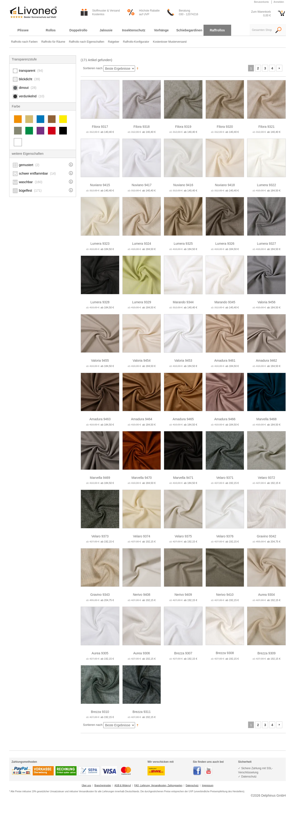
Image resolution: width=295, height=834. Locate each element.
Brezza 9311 (142, 712)
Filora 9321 (266, 126)
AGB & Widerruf (123, 785)
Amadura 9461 (225, 360)
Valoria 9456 (266, 302)
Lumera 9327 (266, 243)
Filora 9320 (225, 126)
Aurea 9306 (141, 653)
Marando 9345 (224, 302)
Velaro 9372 (266, 478)
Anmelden (279, 2)
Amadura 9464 (141, 419)
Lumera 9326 (224, 243)
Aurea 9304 (266, 594)
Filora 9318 (141, 126)
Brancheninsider (102, 785)
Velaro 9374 (141, 536)
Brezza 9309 (266, 653)
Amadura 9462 (266, 360)
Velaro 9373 (100, 536)
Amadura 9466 (225, 419)
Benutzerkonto (261, 2)
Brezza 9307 (183, 653)
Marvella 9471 (183, 478)
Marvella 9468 (266, 419)
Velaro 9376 (224, 536)
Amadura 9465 (183, 419)
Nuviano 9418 (225, 185)
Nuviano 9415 (100, 185)
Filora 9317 (100, 126)
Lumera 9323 (100, 243)
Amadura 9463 (100, 419)
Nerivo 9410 (225, 594)
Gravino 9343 (100, 594)
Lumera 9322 (266, 185)
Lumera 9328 (100, 302)
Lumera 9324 (141, 243)
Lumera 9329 (141, 302)
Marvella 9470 (141, 478)
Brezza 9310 (100, 712)
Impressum (207, 785)
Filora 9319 (183, 126)
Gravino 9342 (266, 536)
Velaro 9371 (224, 478)
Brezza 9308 (225, 653)
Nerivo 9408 (141, 594)
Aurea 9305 (100, 653)
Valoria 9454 (142, 360)
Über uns (86, 785)
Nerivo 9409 (183, 594)
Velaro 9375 (183, 536)
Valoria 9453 (183, 360)
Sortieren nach (93, 68)
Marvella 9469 (100, 478)
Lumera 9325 (183, 243)
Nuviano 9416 (183, 185)
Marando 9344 (183, 302)
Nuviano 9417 (141, 185)
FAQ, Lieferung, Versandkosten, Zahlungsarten (158, 785)
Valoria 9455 (100, 360)
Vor (279, 68)
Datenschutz (192, 785)
